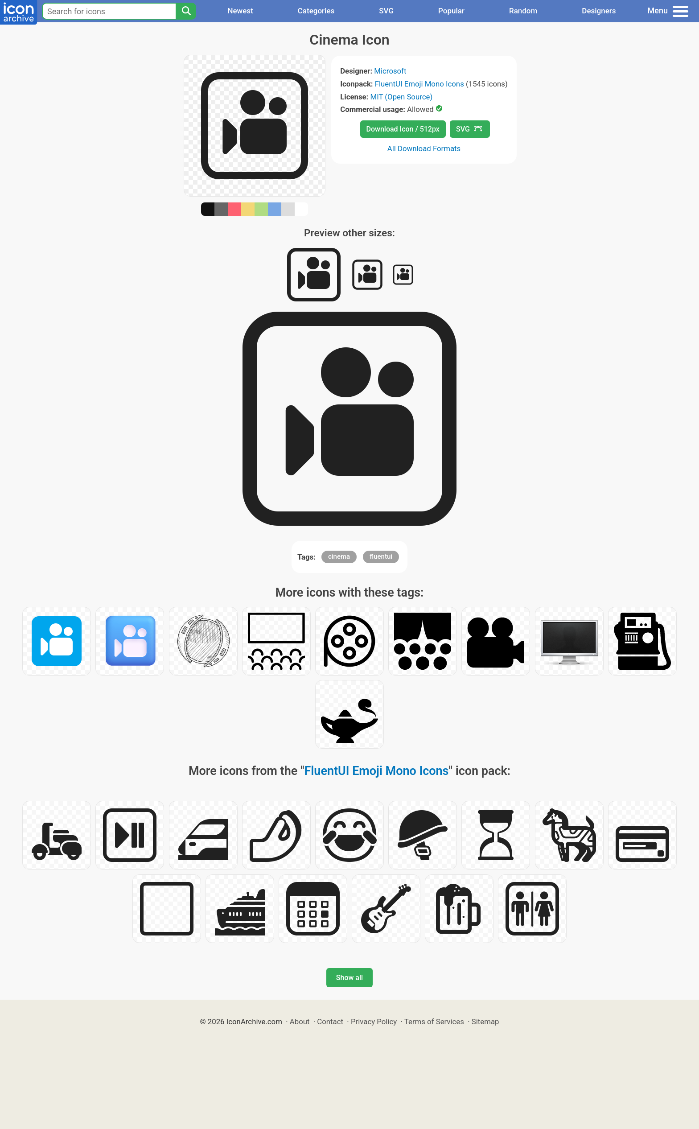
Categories (316, 10)
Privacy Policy (374, 1021)
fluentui (381, 556)
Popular (451, 10)
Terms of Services (434, 1021)
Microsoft (390, 70)
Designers (599, 10)
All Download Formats (424, 148)
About (300, 1021)
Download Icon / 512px (403, 129)
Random (523, 10)
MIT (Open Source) (401, 96)
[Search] (186, 11)
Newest (240, 10)
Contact (330, 1021)
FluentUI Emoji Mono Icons (419, 83)
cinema (339, 556)
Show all (349, 977)
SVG (386, 10)
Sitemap (485, 1021)
